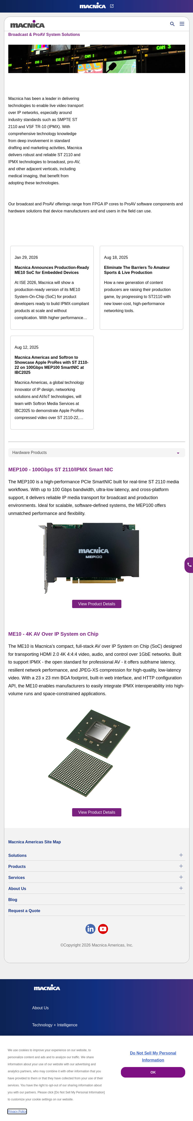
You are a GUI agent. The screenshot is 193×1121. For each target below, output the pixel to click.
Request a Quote (24, 911)
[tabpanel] (96, 640)
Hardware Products (29, 452)
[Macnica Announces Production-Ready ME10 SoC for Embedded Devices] (52, 287)
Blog (12, 900)
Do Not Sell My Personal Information (153, 1056)
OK (153, 1072)
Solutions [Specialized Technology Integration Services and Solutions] (17, 855)
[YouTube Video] (147, 116)
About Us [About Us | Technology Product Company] (17, 889)
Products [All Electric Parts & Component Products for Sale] (17, 866)
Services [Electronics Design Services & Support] (16, 877)
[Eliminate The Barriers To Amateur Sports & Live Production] (141, 284)
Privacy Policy (17, 1111)
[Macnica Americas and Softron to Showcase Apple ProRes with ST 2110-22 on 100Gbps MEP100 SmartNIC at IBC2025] (52, 382)
